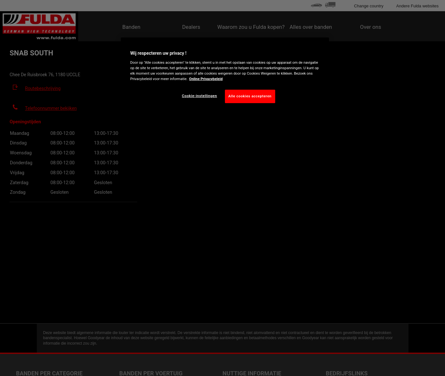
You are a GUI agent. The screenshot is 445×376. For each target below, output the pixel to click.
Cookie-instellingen (199, 96)
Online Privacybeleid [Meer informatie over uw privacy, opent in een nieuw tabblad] (206, 79)
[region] (225, 75)
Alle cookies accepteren (250, 96)
